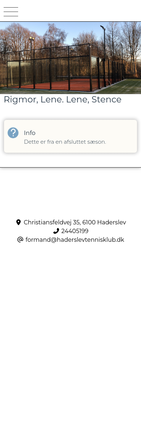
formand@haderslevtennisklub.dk (75, 239)
